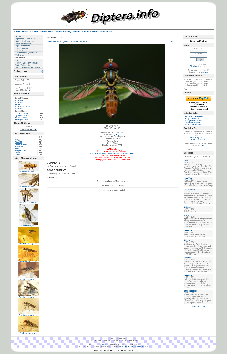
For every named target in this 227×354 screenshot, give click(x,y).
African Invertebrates (192, 124)
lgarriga (117, 134)
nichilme (187, 258)
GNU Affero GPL (126, 346)
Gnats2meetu (189, 190)
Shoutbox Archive (198, 306)
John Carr (19, 147)
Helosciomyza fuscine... (28, 172)
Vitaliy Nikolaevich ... (193, 119)
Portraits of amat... (22, 114)
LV (30, 90)
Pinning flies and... (22, 120)
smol (17, 139)
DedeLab (18, 143)
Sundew (187, 240)
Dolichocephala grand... (28, 244)
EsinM (17, 155)
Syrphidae (66, 42)
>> (176, 42)
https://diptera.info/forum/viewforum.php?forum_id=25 (112, 153)
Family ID (18, 104)
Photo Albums (54, 42)
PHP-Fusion (102, 344)
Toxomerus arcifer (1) (82, 42)
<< (172, 42)
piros (17, 149)
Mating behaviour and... (194, 121)
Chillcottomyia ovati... (28, 333)
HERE (203, 145)
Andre (186, 215)
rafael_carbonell (190, 291)
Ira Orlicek (19, 141)
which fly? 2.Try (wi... (23, 106)
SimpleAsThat (142, 346)
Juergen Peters (21, 151)
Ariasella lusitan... (22, 118)
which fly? (19, 101)
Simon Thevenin (21, 145)
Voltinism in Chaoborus (194, 117)
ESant (17, 153)
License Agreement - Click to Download (198, 139)
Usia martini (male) (28, 226)
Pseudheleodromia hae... (28, 279)
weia (17, 137)
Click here (194, 66)
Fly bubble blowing (22, 116)
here (206, 72)
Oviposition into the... (193, 123)
